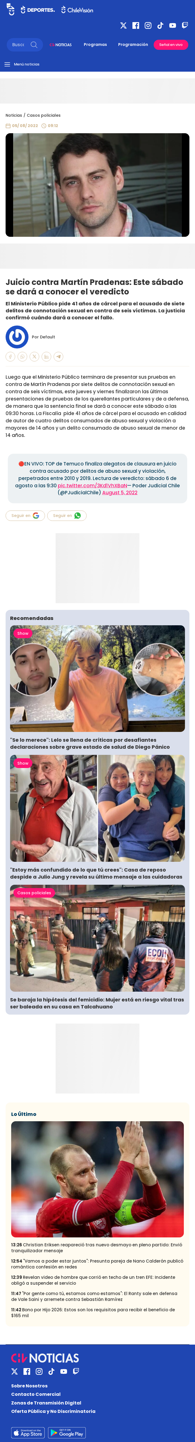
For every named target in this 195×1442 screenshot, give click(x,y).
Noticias (14, 115)
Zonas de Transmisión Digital (46, 1403)
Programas (95, 44)
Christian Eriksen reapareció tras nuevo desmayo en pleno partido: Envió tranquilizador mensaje (96, 1248)
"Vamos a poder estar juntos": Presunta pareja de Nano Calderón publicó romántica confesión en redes (97, 1264)
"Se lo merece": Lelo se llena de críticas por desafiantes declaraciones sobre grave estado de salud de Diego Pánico (90, 743)
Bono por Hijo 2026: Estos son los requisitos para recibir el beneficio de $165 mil (93, 1313)
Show (22, 633)
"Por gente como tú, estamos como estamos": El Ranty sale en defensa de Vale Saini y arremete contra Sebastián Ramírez (94, 1296)
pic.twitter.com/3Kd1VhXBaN (92, 485)
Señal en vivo (171, 44)
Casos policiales (44, 115)
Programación (133, 44)
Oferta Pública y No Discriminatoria (53, 1411)
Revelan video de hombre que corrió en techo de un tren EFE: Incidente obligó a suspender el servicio (93, 1280)
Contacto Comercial (36, 1394)
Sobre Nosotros (29, 1386)
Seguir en (25, 515)
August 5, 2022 (119, 492)
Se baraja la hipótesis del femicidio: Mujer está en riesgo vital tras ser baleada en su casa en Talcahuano (97, 1003)
